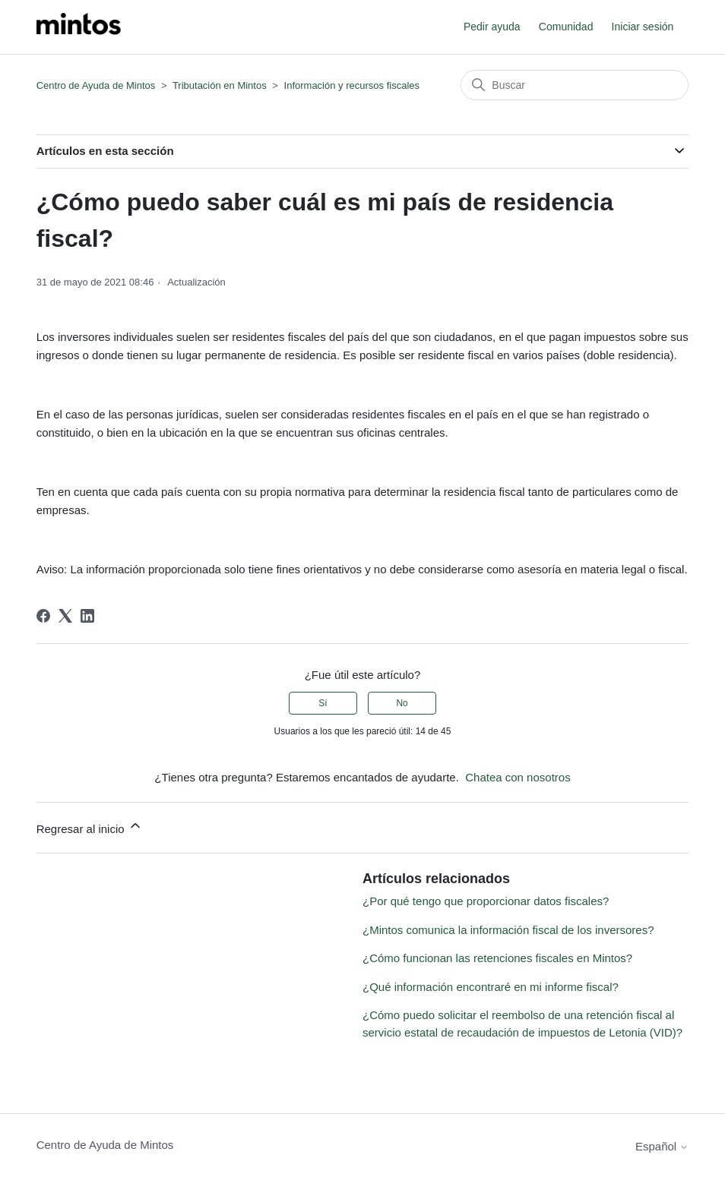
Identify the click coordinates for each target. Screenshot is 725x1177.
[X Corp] (65, 616)
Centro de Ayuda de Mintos (96, 85)
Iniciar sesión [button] (643, 27)
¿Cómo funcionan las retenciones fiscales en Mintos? (497, 957)
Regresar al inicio (89, 826)
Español (662, 1146)
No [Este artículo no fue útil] (401, 703)
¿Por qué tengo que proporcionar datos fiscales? (485, 901)
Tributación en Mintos (220, 85)
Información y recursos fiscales (351, 85)
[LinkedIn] (87, 616)
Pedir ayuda (492, 27)
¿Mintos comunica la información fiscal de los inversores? (508, 929)
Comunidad (566, 27)
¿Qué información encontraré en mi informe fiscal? (490, 986)
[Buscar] (575, 85)
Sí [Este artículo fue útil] (322, 703)
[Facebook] (43, 616)
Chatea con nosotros (517, 777)
